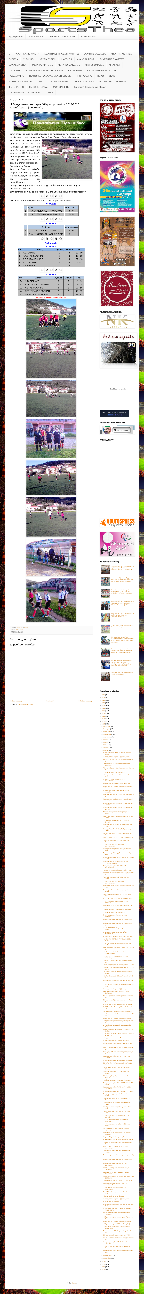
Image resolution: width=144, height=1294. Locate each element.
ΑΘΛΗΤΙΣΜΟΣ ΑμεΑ (95, 53)
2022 (103, 705)
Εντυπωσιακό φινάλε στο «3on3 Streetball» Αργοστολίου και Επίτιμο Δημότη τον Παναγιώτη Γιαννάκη (122, 650)
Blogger (74, 1283)
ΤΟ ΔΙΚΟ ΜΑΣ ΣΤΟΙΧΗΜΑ (113, 81)
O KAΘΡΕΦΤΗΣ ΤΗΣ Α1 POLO (25, 92)
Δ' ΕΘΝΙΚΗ (28, 59)
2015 (103, 724)
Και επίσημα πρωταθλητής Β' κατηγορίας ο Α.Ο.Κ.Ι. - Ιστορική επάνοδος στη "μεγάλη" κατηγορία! (121, 591)
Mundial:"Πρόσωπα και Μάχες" (90, 87)
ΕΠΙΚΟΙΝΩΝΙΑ (88, 36)
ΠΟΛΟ (100, 76)
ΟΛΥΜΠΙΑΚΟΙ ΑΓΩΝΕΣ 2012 (102, 70)
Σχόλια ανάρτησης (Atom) (25, 704)
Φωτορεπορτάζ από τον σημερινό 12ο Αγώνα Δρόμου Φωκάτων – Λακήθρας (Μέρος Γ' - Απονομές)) (122, 567)
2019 (103, 713)
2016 (103, 721)
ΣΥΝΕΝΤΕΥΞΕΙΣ (59, 81)
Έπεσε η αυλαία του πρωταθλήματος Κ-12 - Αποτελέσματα (122, 626)
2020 (103, 710)
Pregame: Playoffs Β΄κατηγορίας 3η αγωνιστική (117, 1137)
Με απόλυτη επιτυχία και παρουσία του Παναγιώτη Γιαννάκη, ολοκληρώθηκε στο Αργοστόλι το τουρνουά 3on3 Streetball (121, 663)
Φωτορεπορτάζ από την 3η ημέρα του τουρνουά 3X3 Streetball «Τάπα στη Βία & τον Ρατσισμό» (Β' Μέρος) (122, 603)
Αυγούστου (106, 737)
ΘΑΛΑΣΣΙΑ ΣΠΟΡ (18, 65)
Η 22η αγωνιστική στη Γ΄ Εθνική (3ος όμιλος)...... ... (118, 1224)
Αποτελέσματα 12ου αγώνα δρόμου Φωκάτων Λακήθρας (122, 673)
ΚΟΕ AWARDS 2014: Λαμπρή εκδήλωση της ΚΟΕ (118, 1139)
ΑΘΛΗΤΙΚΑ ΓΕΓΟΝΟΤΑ (27, 53)
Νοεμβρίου (106, 729)
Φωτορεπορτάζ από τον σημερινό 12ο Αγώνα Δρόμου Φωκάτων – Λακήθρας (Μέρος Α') (122, 615)
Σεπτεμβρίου (107, 734)
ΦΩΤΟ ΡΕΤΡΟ (16, 87)
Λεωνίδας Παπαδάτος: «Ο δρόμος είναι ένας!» (117, 1080)
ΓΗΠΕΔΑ (13, 59)
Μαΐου (105, 745)
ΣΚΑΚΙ (112, 76)
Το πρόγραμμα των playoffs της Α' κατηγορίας (116, 783)
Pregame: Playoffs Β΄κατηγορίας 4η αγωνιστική (117, 909)
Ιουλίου (105, 739)
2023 (103, 703)
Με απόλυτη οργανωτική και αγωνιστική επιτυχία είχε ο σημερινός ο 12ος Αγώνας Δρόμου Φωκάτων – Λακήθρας (122, 639)
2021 (103, 708)
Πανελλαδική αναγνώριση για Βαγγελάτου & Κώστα (118, 964)
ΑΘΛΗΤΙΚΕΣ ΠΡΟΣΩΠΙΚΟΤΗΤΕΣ (62, 53)
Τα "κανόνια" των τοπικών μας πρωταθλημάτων (117, 1018)
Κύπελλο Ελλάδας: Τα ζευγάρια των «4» (115, 1196)
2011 (103, 1269)
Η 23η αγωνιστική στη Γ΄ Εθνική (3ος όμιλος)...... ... (118, 1040)
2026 (103, 695)
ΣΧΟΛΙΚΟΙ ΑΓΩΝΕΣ (83, 81)
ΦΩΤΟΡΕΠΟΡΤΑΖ (38, 87)
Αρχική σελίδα (15, 36)
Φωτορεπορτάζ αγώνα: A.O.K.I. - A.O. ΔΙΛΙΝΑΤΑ (117, 1060)
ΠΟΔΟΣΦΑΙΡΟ (16, 76)
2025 (103, 697)
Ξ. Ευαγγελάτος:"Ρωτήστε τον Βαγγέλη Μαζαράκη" (118, 936)
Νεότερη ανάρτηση (16, 701)
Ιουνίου (105, 742)
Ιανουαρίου (106, 1258)
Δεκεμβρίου (107, 726)
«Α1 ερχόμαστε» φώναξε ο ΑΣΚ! (112, 1038)
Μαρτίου (106, 750)
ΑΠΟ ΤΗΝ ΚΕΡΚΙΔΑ (121, 53)
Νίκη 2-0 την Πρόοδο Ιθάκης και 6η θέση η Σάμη (117, 870)
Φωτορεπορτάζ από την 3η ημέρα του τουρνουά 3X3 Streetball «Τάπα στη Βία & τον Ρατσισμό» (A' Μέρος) (122, 579)
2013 (103, 1264)
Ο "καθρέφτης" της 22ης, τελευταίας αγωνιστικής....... (113, 845)
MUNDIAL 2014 (61, 87)
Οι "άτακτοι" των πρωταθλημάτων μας (114, 772)
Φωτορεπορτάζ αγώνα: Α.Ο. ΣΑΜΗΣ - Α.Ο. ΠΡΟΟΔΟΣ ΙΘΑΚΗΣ (116, 862)
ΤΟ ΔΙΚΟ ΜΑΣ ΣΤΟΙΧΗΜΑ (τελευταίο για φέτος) (117, 1004)
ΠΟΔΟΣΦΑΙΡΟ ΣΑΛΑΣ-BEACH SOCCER (50, 76)
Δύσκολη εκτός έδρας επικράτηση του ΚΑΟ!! (116, 1235)
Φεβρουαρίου (107, 1255)
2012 (103, 1267)
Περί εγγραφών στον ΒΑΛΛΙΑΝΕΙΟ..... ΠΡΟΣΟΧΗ (118, 1180)
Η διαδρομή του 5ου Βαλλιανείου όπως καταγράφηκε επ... (114, 952)
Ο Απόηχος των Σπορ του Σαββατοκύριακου (116, 756)
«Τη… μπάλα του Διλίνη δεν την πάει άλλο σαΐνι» (117, 898)
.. (9, 53)
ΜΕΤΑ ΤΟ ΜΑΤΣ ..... (42, 65)
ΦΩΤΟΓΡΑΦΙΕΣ (36, 36)
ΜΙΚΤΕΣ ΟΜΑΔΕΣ (94, 65)
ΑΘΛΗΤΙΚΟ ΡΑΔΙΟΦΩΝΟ (62, 36)
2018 (103, 716)
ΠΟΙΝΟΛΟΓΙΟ (84, 76)
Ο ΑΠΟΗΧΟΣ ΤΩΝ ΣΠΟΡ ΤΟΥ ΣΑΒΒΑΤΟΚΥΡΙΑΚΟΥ (36, 70)
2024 (103, 700)
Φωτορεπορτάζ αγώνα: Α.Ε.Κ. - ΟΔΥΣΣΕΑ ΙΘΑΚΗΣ (118, 1091)
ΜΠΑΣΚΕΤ (114, 65)
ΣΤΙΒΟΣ (41, 81)
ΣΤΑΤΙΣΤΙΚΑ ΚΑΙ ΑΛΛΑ (20, 81)
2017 (103, 718)
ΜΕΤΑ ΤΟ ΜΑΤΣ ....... (69, 65)
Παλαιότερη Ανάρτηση (85, 701)
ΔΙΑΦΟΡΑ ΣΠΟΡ (85, 59)
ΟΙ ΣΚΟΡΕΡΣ (75, 70)
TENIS (49, 92)
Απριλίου (106, 747)
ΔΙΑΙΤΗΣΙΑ (66, 59)
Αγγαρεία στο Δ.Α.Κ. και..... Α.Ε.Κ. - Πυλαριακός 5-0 (118, 837)
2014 (103, 1261)
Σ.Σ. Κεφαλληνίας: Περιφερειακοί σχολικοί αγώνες (118, 1011)
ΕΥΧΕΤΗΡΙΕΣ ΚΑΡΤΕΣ (111, 59)
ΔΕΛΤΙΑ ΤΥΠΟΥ (47, 59)
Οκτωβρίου (106, 731)
